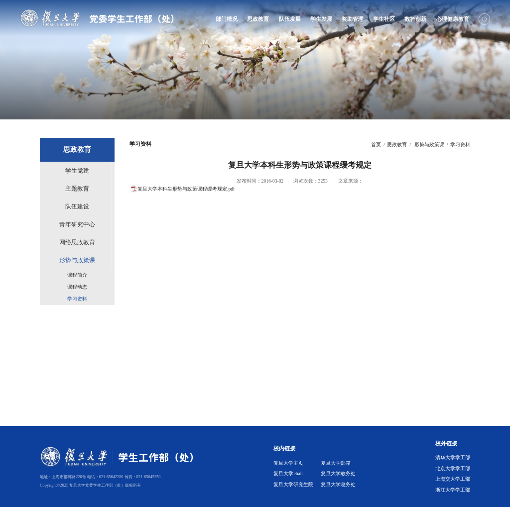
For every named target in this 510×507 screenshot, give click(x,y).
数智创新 (415, 19)
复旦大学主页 (288, 463)
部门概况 (227, 19)
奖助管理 (353, 19)
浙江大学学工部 (452, 490)
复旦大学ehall (288, 473)
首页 (376, 144)
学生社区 (384, 19)
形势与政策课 (428, 144)
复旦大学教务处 (338, 473)
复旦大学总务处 (338, 484)
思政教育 (258, 19)
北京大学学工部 (452, 468)
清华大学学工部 (452, 457)
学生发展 (321, 19)
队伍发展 (290, 19)
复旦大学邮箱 (336, 463)
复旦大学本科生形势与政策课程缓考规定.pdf (186, 189)
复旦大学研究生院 (293, 484)
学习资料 (460, 144)
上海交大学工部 (452, 479)
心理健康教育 (452, 19)
